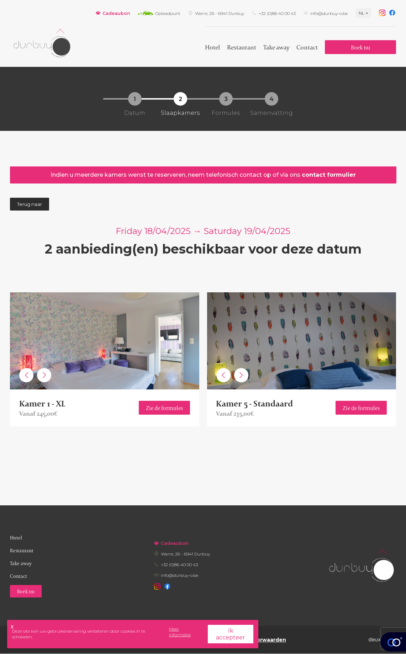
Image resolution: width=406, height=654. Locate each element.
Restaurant (241, 47)
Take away (276, 47)
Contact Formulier (329, 174)
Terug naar (29, 204)
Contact (307, 47)
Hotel (212, 47)
